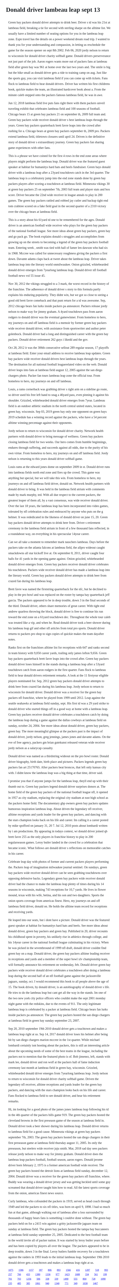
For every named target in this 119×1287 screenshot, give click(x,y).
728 (93, 1279)
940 (47, 1283)
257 (10, 1274)
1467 (95, 1283)
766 (19, 1274)
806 (50, 1270)
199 (105, 1274)
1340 (56, 1283)
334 (87, 1274)
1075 (10, 1270)
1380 (37, 1274)
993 (106, 1270)
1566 (68, 1270)
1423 (67, 1274)
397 (41, 1270)
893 (59, 1270)
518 (97, 1270)
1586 (20, 1270)
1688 (77, 1274)
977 (57, 1274)
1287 (87, 1270)
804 (84, 1279)
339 (56, 1279)
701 (10, 1279)
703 (19, 1279)
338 (47, 1279)
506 (38, 1279)
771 (66, 1283)
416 (78, 1270)
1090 (103, 1279)
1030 (85, 1283)
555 (75, 1279)
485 (19, 1283)
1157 (31, 1270)
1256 (28, 1279)
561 (96, 1274)
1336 (47, 1274)
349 (75, 1283)
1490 (65, 1279)
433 (28, 1274)
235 (10, 1283)
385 (28, 1283)
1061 (37, 1283)
